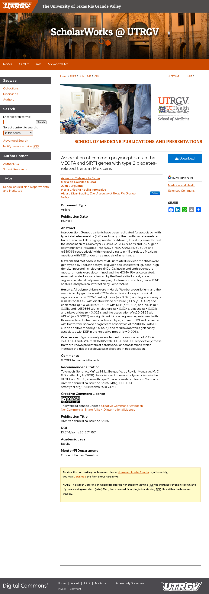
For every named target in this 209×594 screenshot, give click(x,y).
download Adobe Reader (133, 472)
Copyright (75, 588)
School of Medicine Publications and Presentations (138, 141)
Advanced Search (15, 140)
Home (63, 76)
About (75, 583)
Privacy (62, 588)
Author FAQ (11, 164)
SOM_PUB (85, 76)
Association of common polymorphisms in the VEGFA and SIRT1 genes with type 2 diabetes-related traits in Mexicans (109, 163)
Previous (174, 76)
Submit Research (15, 169)
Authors (8, 99)
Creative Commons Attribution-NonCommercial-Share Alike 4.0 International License (102, 407)
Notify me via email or (21, 146)
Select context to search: (20, 127)
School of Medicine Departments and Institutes (26, 189)
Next (189, 76)
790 (96, 76)
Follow (155, 193)
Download (185, 158)
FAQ (87, 583)
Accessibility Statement (130, 583)
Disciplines (10, 94)
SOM (73, 76)
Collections (11, 88)
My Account (102, 583)
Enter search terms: (17, 117)
